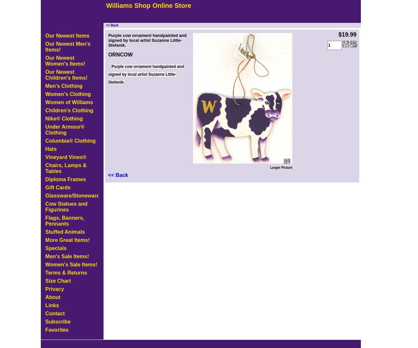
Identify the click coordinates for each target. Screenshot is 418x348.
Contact (55, 313)
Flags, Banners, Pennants (64, 221)
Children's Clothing (69, 110)
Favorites (57, 330)
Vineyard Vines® (66, 157)
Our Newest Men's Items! (67, 47)
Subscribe (58, 321)
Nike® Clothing (64, 118)
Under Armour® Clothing (65, 129)
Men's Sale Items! (67, 256)
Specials (56, 248)
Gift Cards (58, 187)
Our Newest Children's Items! (66, 75)
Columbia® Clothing (70, 141)
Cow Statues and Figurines (66, 207)
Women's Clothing (68, 94)
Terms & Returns (66, 273)
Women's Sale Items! (71, 264)
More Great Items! (67, 240)
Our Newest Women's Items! (65, 61)
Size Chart (58, 281)
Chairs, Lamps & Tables (66, 168)
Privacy (54, 289)
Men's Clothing (64, 86)
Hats (51, 149)
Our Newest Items (67, 36)
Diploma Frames (65, 179)
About (52, 297)
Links (52, 305)
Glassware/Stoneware (71, 195)
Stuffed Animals (65, 232)
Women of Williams (69, 102)
